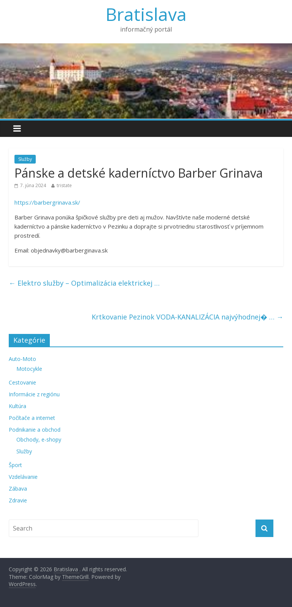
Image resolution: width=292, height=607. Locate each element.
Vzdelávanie (23, 476)
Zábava (18, 488)
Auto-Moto (22, 358)
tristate (64, 185)
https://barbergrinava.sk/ (47, 202)
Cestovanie (22, 382)
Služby (25, 159)
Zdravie (18, 500)
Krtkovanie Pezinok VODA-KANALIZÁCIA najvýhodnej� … (187, 316)
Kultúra (17, 406)
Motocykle (29, 368)
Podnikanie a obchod (34, 429)
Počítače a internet (32, 417)
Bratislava (146, 14)
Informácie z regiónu (34, 394)
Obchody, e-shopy (38, 439)
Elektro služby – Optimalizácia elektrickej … (84, 283)
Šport (15, 465)
